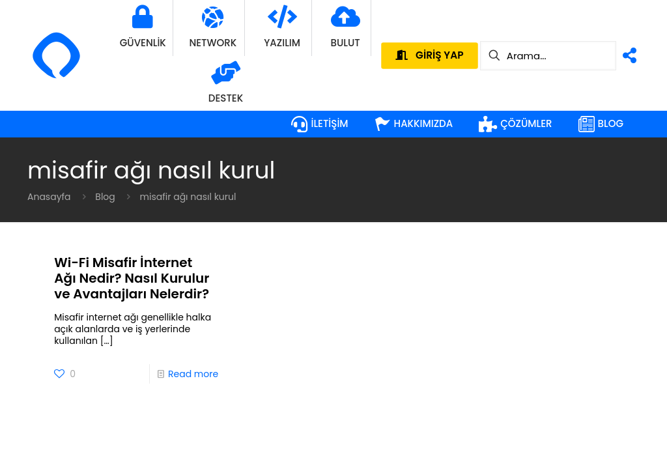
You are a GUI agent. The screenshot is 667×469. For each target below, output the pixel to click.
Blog (105, 196)
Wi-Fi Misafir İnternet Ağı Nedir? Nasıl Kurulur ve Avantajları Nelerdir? (131, 278)
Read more (193, 373)
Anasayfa (49, 196)
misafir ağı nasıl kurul (188, 196)
